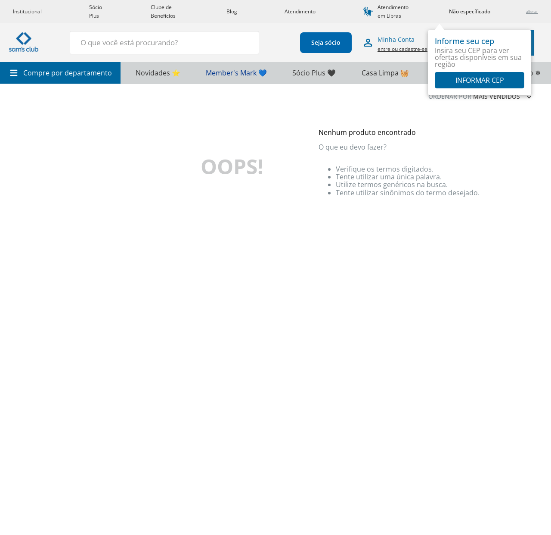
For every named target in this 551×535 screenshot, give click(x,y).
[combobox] (164, 42)
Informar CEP (479, 80)
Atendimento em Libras (393, 11)
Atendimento (300, 11)
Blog (231, 11)
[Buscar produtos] (247, 42)
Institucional (27, 11)
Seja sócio (326, 42)
